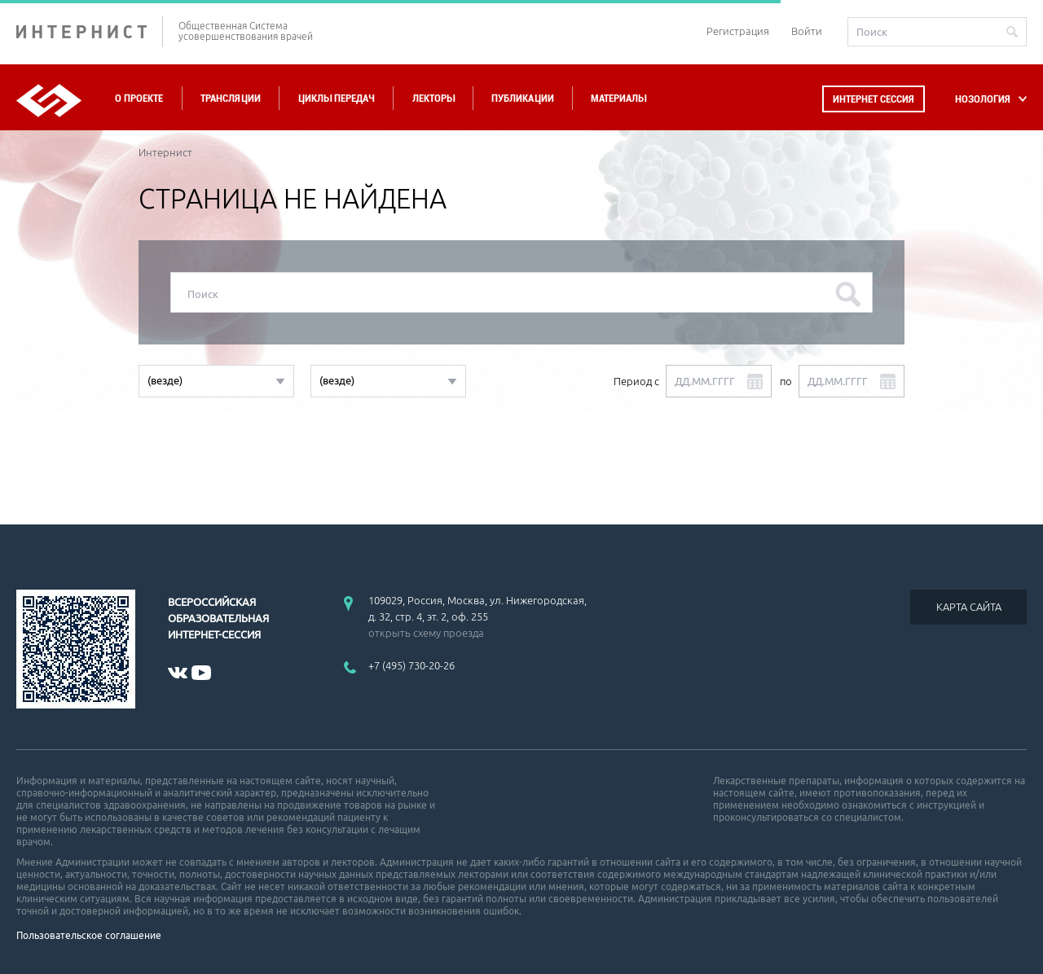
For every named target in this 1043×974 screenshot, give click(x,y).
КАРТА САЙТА (968, 606)
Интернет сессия (873, 99)
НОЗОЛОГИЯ (982, 99)
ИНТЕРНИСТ (89, 31)
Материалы (618, 98)
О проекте (139, 98)
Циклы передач (336, 98)
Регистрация (737, 31)
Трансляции (230, 98)
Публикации (522, 98)
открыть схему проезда (426, 632)
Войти (806, 31)
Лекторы (433, 98)
